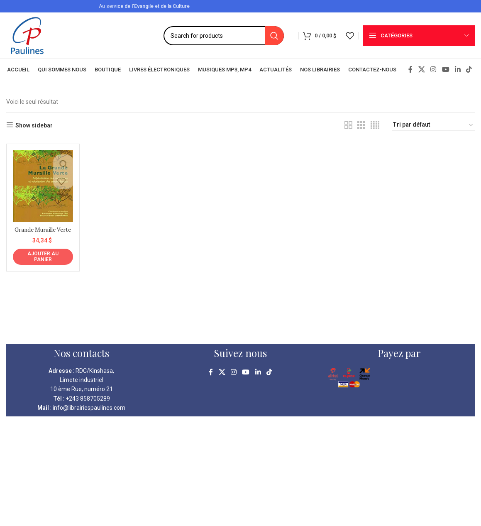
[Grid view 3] (361, 125)
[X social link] (421, 69)
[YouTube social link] (445, 69)
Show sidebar (34, 125)
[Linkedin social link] (457, 69)
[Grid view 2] (348, 125)
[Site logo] (27, 35)
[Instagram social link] (433, 69)
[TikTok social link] (469, 69)
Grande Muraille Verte (42, 231)
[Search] (224, 35)
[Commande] (433, 125)
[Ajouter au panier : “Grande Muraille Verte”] (42, 262)
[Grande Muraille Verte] (42, 185)
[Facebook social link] (410, 69)
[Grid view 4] (375, 125)
